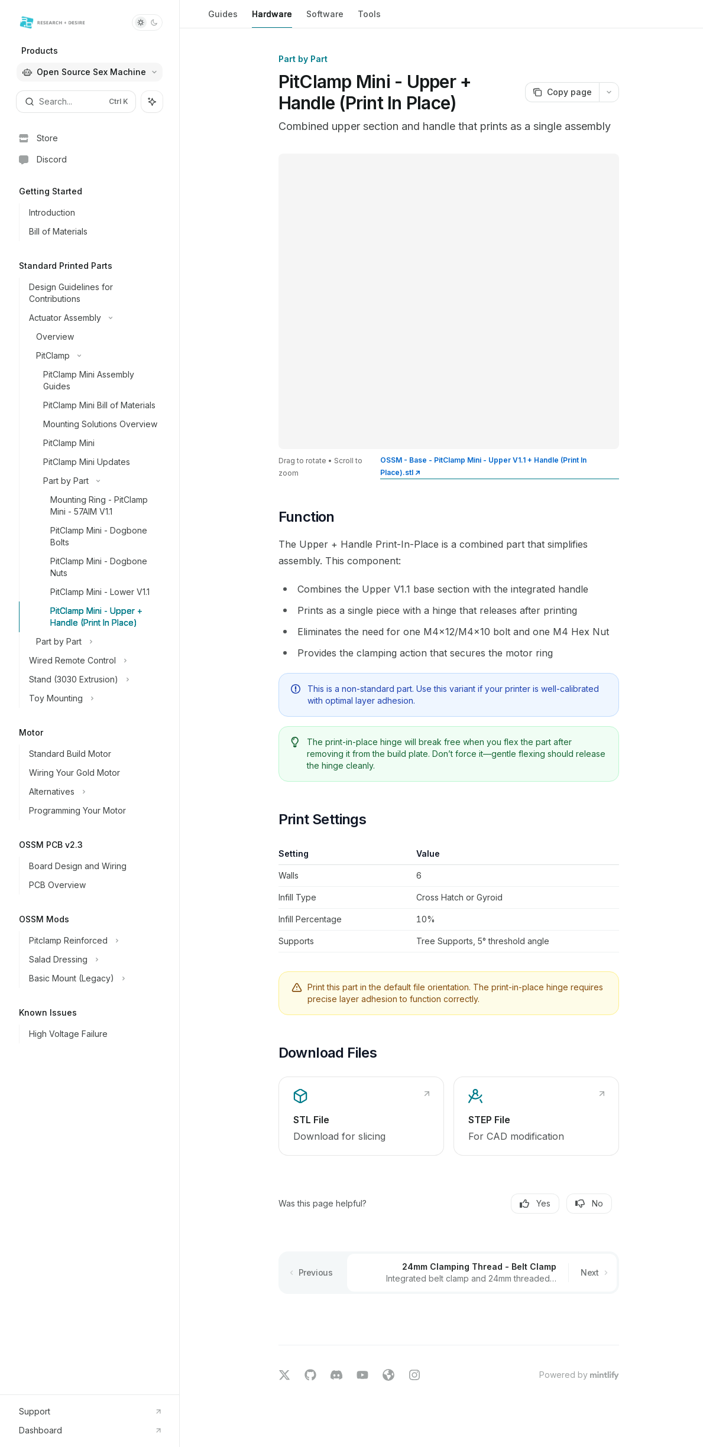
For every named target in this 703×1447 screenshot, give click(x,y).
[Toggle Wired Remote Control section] (94, 660)
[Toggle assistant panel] (152, 101)
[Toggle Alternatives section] (94, 791)
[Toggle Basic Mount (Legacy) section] (94, 978)
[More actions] (609, 92)
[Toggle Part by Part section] (94, 481)
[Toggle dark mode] (147, 22)
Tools (369, 18)
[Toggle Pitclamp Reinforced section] (94, 940)
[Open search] (76, 101)
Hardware (272, 18)
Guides (223, 18)
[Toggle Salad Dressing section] (94, 959)
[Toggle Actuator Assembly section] (94, 317)
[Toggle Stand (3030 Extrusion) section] (94, 679)
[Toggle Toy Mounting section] (94, 698)
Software (325, 18)
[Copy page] (562, 92)
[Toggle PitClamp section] (94, 355)
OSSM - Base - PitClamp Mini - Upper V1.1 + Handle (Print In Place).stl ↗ (483, 466)
